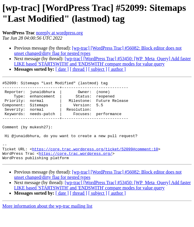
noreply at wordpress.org (59, 32)
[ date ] (62, 69)
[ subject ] (97, 69)
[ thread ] (78, 69)
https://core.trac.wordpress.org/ (75, 168)
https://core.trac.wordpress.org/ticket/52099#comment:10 (95, 163)
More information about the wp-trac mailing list (47, 221)
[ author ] (117, 69)
